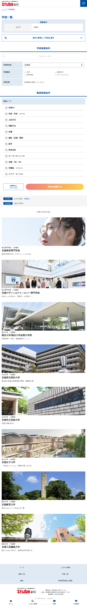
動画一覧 (22, 574)
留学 (10, 144)
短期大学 (59, 72)
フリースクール (61, 75)
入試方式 (12, 120)
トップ (4, 9)
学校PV (11, 108)
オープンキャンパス (16, 156)
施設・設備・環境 (15, 138)
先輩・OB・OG (14, 162)
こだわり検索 (65, 567)
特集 (21, 581)
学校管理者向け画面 (65, 581)
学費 (10, 132)
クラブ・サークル (15, 174)
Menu (84, 3)
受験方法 (12, 126)
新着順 (26, 199)
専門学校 (29, 75)
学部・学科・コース (16, 114)
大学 (27, 72)
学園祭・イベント (15, 168)
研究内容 (12, 150)
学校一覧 (65, 574)
